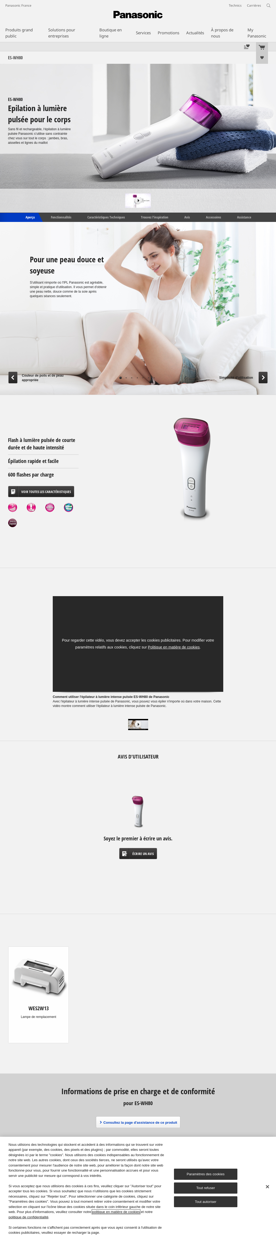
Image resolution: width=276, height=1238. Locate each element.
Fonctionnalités (61, 217)
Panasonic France (18, 5)
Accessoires (213, 217)
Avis (187, 217)
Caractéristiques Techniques (106, 217)
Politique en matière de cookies (174, 647)
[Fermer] (267, 1187)
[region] (138, 1187)
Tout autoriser (206, 1202)
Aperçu (30, 217)
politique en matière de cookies (116, 1212)
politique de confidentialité (28, 1217)
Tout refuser (205, 1188)
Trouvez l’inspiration (154, 217)
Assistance (244, 217)
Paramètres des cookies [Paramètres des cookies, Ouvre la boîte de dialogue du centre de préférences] (206, 1174)
